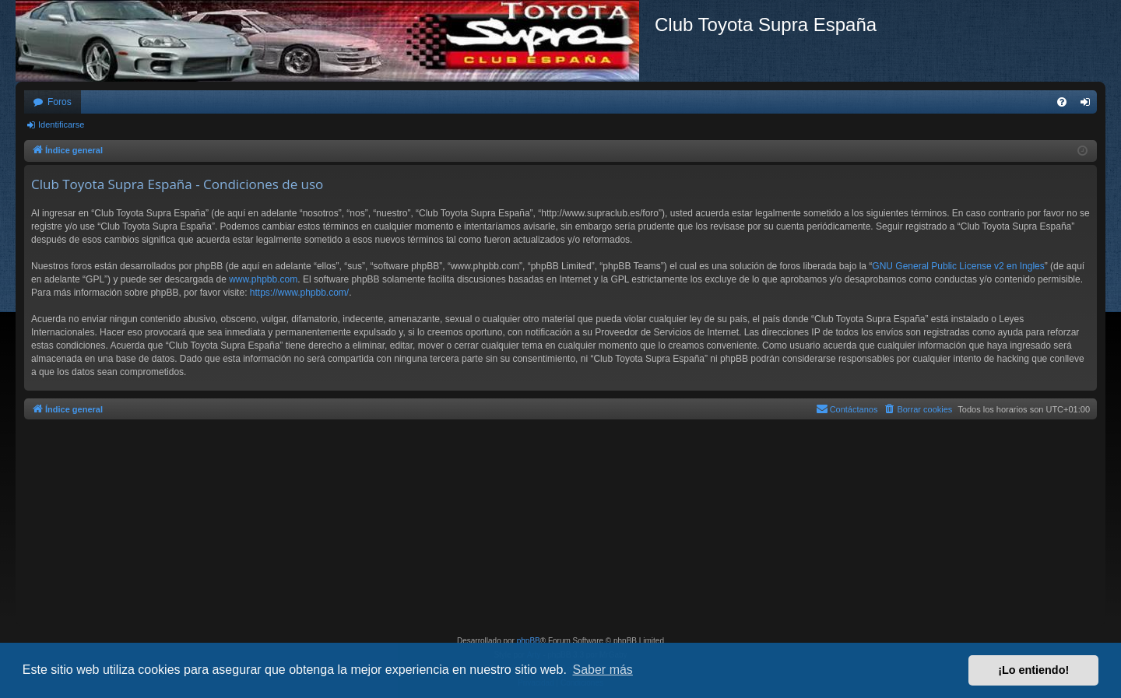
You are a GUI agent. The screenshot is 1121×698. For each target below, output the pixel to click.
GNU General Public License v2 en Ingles (958, 266)
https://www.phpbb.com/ (299, 292)
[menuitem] (1062, 102)
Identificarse (61, 124)
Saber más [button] (603, 669)
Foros (59, 101)
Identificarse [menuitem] (1089, 105)
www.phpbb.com (263, 279)
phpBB (528, 641)
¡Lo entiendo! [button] (1033, 670)
